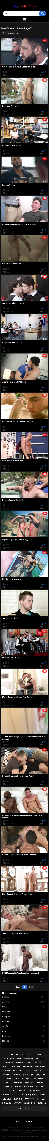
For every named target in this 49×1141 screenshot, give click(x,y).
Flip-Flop (23, 1041)
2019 (25, 1075)
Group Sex (23, 1016)
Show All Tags (24, 1109)
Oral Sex (23, 997)
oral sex (15, 1066)
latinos (16, 1075)
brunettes (29, 1099)
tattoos (35, 1075)
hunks (7, 1071)
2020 (38, 1055)
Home (18, 1121)
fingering (28, 1066)
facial (11, 1090)
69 (44, 1075)
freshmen (18, 1083)
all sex (19, 1079)
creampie (40, 1083)
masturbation (25, 1058)
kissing (18, 1099)
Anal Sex (23, 1002)
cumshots (29, 1103)
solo (28, 1079)
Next (31, 987)
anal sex (9, 1058)
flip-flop (40, 1099)
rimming (22, 1090)
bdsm (42, 1095)
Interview (23, 1012)
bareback (31, 1095)
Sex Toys (23, 1026)
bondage (6, 1103)
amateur (29, 1083)
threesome (13, 1055)
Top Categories (11, 993)
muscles (18, 1070)
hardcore (40, 1059)
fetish (28, 1071)
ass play (17, 1103)
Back (18, 987)
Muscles (23, 1021)
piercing (19, 1063)
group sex (40, 1066)
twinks (9, 1079)
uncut (8, 1086)
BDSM (23, 1007)
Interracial (23, 1036)
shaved (8, 1083)
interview (38, 1079)
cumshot (39, 1070)
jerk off (39, 1086)
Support (29, 1121)
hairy (18, 1086)
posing (29, 1063)
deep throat (28, 1055)
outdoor (42, 1103)
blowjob (28, 1086)
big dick (7, 1099)
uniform (9, 1063)
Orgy (23, 1031)
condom (6, 1075)
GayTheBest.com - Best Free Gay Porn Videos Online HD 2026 (24, 1137)
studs (20, 1095)
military (38, 1063)
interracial (9, 1095)
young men (35, 1091)
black (5, 1066)
